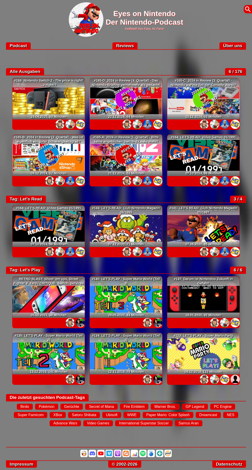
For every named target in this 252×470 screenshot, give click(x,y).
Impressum (21, 464)
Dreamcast (208, 415)
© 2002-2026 (125, 464)
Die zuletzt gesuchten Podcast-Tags (47, 397)
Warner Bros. (165, 407)
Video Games (98, 423)
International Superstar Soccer (144, 423)
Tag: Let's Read (26, 199)
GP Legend (195, 407)
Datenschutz (229, 464)
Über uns (232, 45)
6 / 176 (235, 71)
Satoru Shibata (84, 415)
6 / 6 (238, 269)
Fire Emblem (134, 407)
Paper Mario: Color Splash (168, 415)
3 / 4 (238, 199)
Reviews (125, 45)
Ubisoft (111, 415)
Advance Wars (65, 423)
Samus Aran (189, 423)
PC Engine (223, 407)
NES (230, 415)
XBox (57, 415)
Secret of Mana (101, 407)
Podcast (18, 45)
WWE (132, 415)
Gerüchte (71, 407)
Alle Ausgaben (25, 71)
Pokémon (46, 407)
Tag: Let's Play (25, 269)
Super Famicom (31, 415)
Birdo (25, 407)
